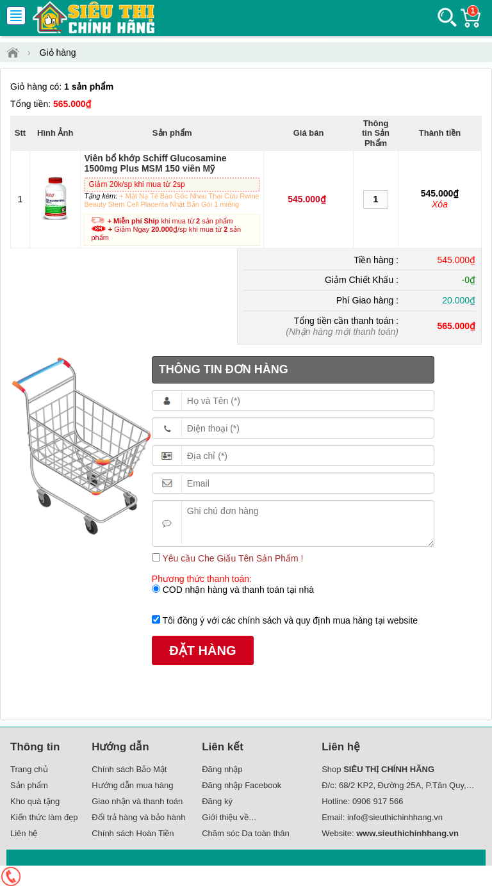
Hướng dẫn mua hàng (132, 785)
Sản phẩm (29, 785)
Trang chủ (29, 769)
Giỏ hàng (58, 52)
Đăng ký (217, 801)
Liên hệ (23, 833)
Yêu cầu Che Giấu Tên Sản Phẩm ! (232, 558)
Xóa (440, 204)
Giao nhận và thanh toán (137, 801)
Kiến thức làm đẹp (44, 817)
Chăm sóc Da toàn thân (246, 833)
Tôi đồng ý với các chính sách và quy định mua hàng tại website (289, 620)
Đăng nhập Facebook (241, 785)
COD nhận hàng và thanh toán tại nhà (237, 590)
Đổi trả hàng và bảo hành (138, 817)
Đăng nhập (222, 769)
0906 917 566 (378, 801)
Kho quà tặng (35, 801)
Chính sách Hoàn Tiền (133, 833)
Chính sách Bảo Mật (129, 769)
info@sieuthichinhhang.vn (395, 817)
